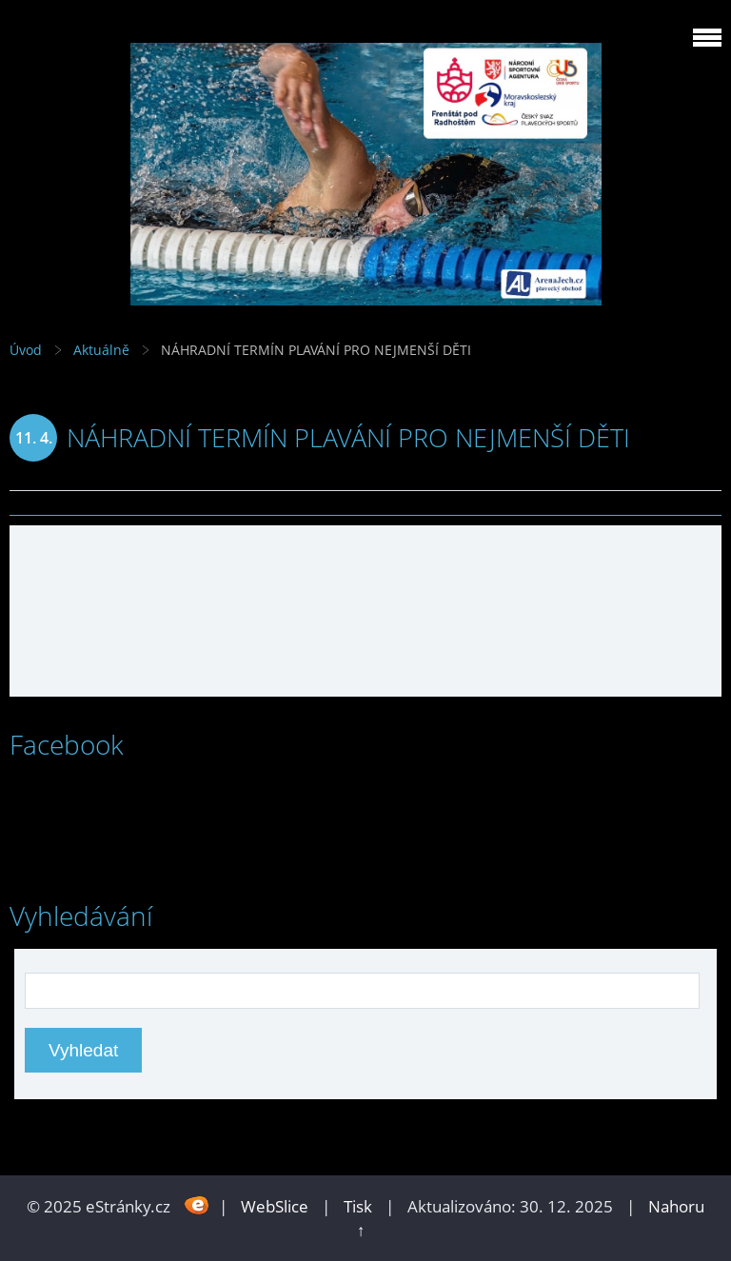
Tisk (358, 1206)
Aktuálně (101, 350)
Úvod (26, 350)
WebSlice (274, 1206)
